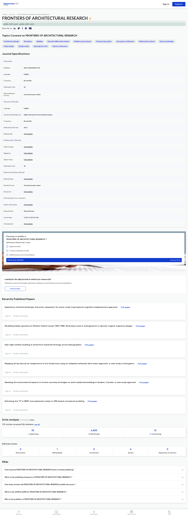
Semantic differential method (58, 41)
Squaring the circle (41, 46)
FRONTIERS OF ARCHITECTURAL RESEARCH (33, 14)
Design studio (24, 46)
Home (5, 14)
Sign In (166, 4)
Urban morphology (167, 41)
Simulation (28, 41)
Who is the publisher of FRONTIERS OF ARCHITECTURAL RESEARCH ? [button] (33, 499)
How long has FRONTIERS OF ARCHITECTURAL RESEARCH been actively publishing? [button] (39, 470)
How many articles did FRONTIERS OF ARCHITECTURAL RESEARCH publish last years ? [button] (40, 484)
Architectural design (11, 41)
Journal (12, 14)
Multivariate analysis (147, 41)
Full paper (125, 307)
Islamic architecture (59, 46)
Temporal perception (103, 41)
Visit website (28, 134)
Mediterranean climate (82, 41)
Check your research (94, 260)
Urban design (9, 46)
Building (40, 41)
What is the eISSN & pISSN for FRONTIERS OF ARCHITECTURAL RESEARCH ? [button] (36, 492)
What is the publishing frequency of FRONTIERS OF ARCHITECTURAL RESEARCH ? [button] (38, 477)
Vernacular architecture (125, 41)
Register (179, 4)
